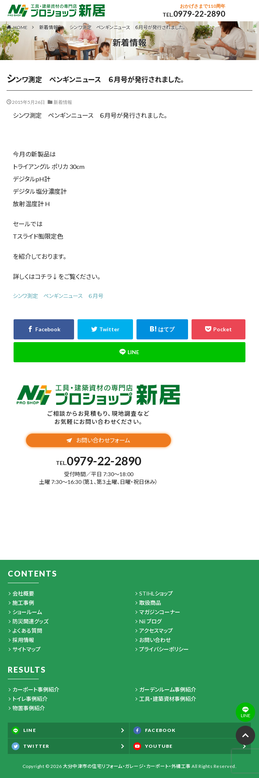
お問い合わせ (155, 640)
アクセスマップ (156, 630)
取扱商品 (150, 602)
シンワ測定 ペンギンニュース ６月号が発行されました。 (127, 27)
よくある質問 (27, 630)
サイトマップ (26, 649)
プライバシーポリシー (164, 649)
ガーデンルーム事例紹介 (167, 689)
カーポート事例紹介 (35, 689)
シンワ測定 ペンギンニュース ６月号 (58, 296)
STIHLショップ (156, 593)
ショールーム (27, 612)
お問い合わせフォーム (98, 440)
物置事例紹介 (28, 708)
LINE (24, 730)
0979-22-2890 (199, 13)
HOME (20, 27)
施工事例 (23, 602)
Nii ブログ (150, 621)
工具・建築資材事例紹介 (167, 698)
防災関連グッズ (30, 621)
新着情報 (48, 27)
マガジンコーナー (159, 612)
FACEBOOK (154, 730)
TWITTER (30, 746)
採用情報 (23, 640)
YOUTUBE (153, 746)
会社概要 (23, 593)
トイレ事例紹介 (30, 698)
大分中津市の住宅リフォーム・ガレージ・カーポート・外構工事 (127, 766)
